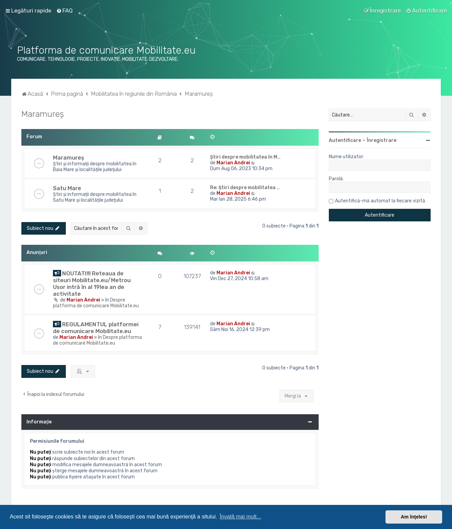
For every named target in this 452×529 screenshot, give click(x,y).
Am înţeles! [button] (414, 516)
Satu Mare (67, 188)
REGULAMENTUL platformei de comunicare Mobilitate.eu (95, 327)
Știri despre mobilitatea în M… (245, 157)
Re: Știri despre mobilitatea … (245, 187)
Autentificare (345, 140)
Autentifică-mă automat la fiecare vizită (380, 201)
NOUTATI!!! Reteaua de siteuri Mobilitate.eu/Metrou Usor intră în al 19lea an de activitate (92, 283)
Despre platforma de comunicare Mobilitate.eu (96, 303)
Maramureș (42, 114)
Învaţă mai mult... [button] (240, 516)
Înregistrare (381, 140)
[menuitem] (64, 10)
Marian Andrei (233, 163)
